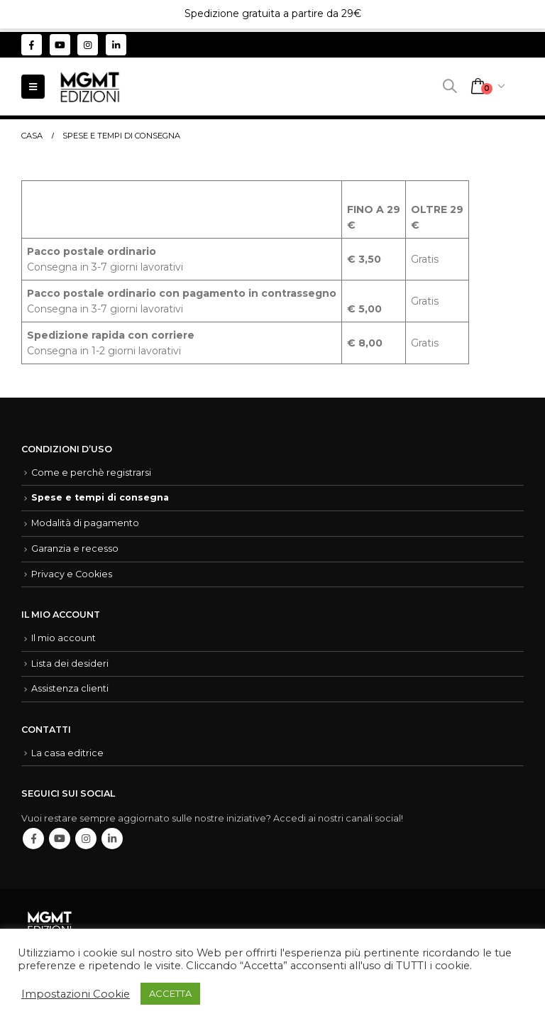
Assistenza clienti (70, 688)
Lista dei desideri (70, 663)
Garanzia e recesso (75, 548)
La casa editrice (67, 753)
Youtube (59, 838)
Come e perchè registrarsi (91, 472)
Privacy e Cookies (71, 574)
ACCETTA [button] (170, 993)
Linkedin (112, 838)
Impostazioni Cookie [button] (75, 994)
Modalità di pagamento (85, 523)
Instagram (86, 838)
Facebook (33, 838)
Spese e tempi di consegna (100, 497)
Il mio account (63, 638)
